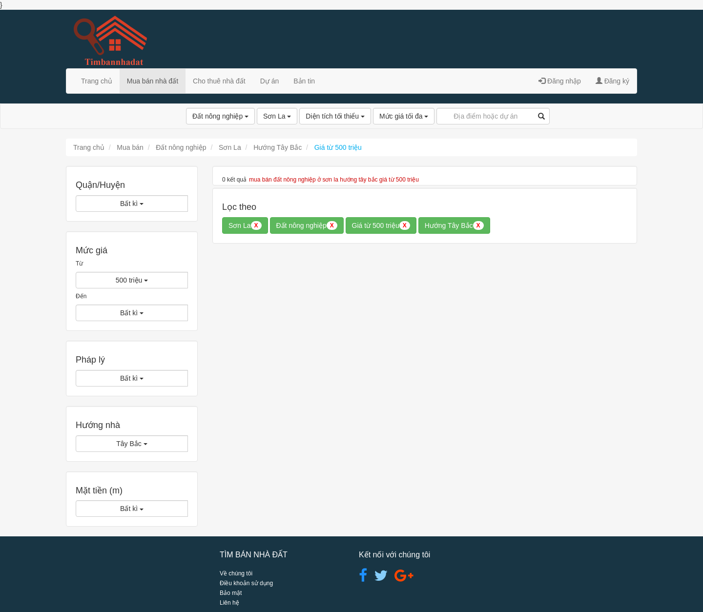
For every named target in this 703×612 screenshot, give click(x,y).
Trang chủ (96, 81)
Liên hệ (229, 602)
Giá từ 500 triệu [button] (381, 225)
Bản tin (304, 81)
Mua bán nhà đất (152, 81)
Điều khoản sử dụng (246, 583)
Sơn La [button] (245, 225)
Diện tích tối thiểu (335, 116)
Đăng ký (612, 81)
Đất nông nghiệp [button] (306, 225)
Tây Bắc (131, 444)
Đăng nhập (559, 81)
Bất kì (132, 203)
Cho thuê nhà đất (219, 81)
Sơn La (277, 116)
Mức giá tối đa (403, 116)
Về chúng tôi (236, 573)
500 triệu (132, 280)
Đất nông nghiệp (220, 116)
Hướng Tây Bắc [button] (454, 225)
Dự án (269, 81)
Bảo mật (231, 593)
